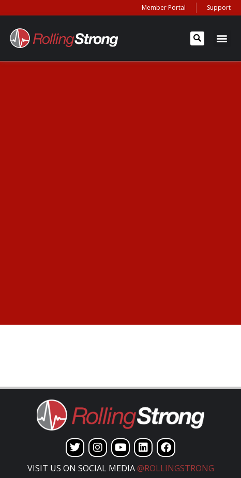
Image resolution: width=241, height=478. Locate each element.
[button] (197, 38)
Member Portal (164, 7)
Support (219, 7)
